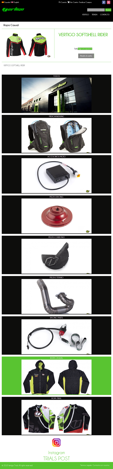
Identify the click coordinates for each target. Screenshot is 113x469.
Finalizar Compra (85, 2)
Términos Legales (86, 465)
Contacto (104, 15)
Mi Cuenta (63, 2)
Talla (76, 49)
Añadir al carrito (86, 56)
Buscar (108, 10)
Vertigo (85, 15)
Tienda (94, 15)
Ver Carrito (72, 2)
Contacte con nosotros (101, 465)
